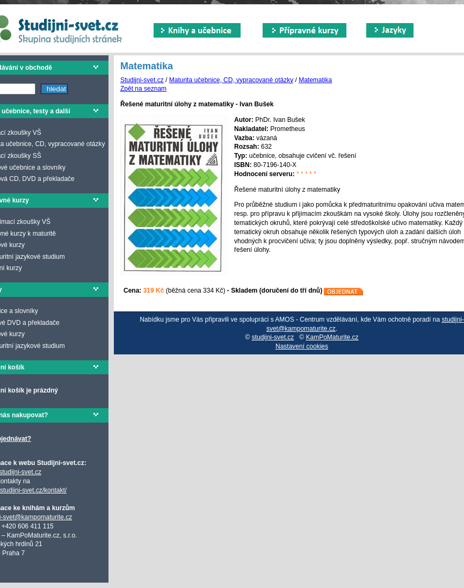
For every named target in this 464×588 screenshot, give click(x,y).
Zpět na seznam (143, 88)
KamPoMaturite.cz (332, 337)
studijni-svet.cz (273, 337)
